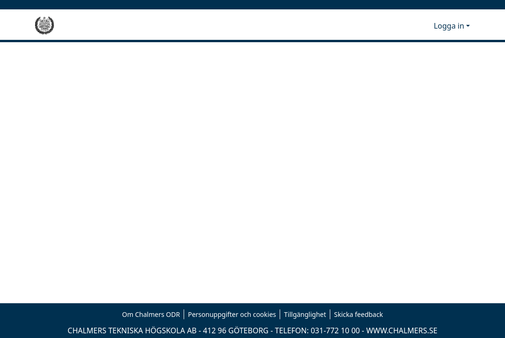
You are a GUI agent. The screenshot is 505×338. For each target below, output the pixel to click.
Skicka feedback (358, 314)
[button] (411, 25)
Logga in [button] (450, 26)
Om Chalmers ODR (151, 314)
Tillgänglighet (305, 314)
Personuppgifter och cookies (232, 314)
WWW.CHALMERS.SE (402, 330)
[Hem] (44, 25)
